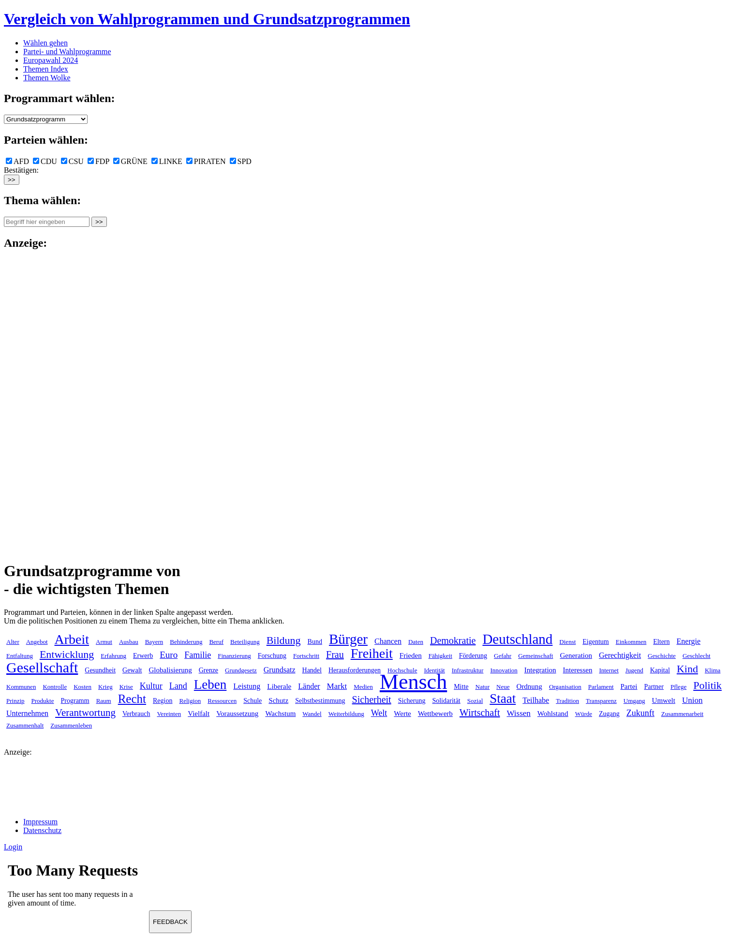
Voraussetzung (237, 713)
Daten (415, 641)
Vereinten (169, 713)
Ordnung (529, 686)
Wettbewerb (435, 713)
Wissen (518, 713)
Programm (75, 700)
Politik (707, 685)
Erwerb (143, 655)
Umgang (634, 700)
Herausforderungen (354, 670)
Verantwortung (85, 712)
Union (692, 700)
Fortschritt (306, 655)
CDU (45, 161)
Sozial (475, 700)
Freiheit (372, 653)
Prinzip (15, 700)
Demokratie (453, 640)
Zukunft (640, 713)
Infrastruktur (468, 670)
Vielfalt (198, 713)
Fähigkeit (440, 655)
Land (178, 686)
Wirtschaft (480, 712)
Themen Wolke (47, 78)
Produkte (42, 700)
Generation (576, 655)
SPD (241, 161)
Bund (315, 641)
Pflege (678, 686)
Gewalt (132, 670)
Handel (312, 670)
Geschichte (662, 655)
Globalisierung (170, 670)
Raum (103, 700)
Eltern (661, 641)
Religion (190, 700)
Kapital (660, 670)
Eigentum (595, 641)
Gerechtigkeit (620, 655)
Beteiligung (245, 641)
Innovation (503, 670)
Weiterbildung (346, 713)
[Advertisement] (42, 404)
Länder (309, 686)
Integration (540, 670)
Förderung (473, 655)
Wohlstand (552, 713)
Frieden (411, 655)
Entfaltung (19, 655)
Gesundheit (100, 670)
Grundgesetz (241, 670)
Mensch (413, 682)
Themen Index (45, 69)
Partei (629, 686)
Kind (687, 669)
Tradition (567, 700)
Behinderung (186, 641)
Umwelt (663, 700)
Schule (252, 700)
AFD (17, 161)
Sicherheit (371, 699)
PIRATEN (206, 161)
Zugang (609, 713)
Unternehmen (27, 713)
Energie (688, 641)
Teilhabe (535, 700)
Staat (503, 698)
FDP (98, 161)
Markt (337, 686)
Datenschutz (42, 830)
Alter (12, 641)
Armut (104, 641)
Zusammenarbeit (682, 713)
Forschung (272, 655)
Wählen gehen (45, 43)
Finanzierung (234, 655)
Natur (483, 686)
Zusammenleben (71, 725)
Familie (197, 655)
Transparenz (601, 700)
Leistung (246, 686)
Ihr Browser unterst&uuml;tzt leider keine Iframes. (76, 887)
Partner (654, 686)
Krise (126, 686)
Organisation (565, 686)
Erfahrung (113, 655)
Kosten (82, 686)
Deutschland (517, 639)
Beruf (216, 641)
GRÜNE (130, 161)
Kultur (151, 686)
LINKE (166, 161)
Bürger (348, 639)
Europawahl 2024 (50, 60)
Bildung (284, 640)
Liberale (279, 686)
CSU (72, 161)
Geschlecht (697, 655)
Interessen (578, 670)
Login (13, 847)
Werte (402, 713)
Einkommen (631, 641)
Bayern (154, 641)
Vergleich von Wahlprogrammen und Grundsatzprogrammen (207, 19)
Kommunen (21, 686)
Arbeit (72, 639)
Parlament (601, 686)
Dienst (567, 641)
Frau (335, 654)
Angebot (37, 641)
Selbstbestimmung (320, 700)
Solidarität (446, 700)
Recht (132, 698)
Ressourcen (222, 700)
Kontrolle (55, 686)
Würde (583, 713)
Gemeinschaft (535, 655)
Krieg (105, 686)
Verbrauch (136, 713)
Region (162, 700)
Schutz (278, 700)
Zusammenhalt (25, 725)
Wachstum (280, 713)
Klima (713, 670)
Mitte (461, 686)
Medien (363, 686)
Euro (169, 655)
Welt (379, 713)
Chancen (388, 641)
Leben (210, 684)
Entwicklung (67, 654)
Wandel (311, 713)
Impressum (40, 822)
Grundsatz (280, 670)
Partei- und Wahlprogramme (67, 51)
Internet (608, 670)
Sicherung (412, 700)
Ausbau (128, 641)
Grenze (208, 670)
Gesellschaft (42, 667)
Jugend (634, 670)
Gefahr (502, 655)
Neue (502, 686)
